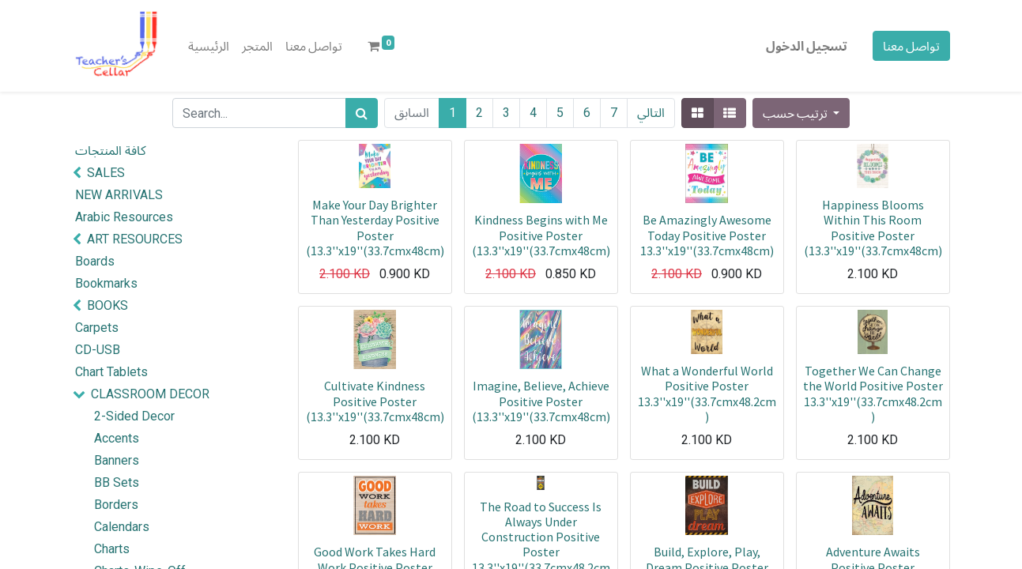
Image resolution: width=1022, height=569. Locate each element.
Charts (112, 548)
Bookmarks (106, 283)
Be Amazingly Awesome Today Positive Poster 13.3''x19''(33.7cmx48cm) (707, 235)
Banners (116, 460)
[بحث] (361, 113)
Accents (116, 438)
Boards (95, 261)
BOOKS (107, 305)
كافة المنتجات (110, 150)
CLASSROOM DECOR (150, 393)
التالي (651, 112)
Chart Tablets (111, 371)
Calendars (121, 526)
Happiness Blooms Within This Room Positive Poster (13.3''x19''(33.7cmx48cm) (873, 227)
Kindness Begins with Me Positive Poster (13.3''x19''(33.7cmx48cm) (541, 235)
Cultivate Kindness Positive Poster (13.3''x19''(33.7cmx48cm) (375, 401)
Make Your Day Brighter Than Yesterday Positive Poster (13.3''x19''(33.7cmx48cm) (375, 227)
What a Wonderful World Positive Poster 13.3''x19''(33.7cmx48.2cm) (707, 393)
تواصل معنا (911, 46)
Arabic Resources (124, 216)
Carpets (97, 327)
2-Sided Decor (134, 416)
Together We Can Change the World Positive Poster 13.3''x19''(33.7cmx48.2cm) (873, 393)
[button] (801, 113)
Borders (116, 504)
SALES (106, 172)
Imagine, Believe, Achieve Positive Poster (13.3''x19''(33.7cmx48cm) (541, 401)
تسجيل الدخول (806, 46)
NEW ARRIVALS (119, 194)
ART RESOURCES (135, 239)
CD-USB (97, 349)
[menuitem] (209, 46)
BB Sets (116, 482)
